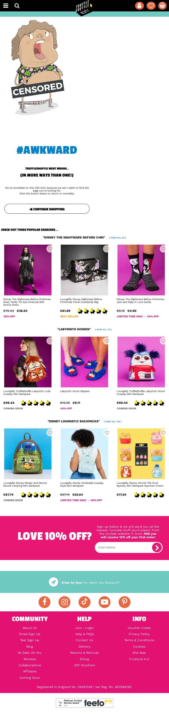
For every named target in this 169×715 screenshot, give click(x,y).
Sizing (84, 659)
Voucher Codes (139, 627)
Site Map (139, 652)
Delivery (84, 646)
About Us (30, 627)
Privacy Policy (139, 634)
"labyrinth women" (84, 329)
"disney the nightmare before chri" (84, 237)
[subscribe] (157, 547)
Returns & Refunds (84, 652)
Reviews (30, 659)
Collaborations (29, 665)
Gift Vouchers (84, 665)
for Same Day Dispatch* (84, 582)
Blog (29, 646)
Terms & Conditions (139, 640)
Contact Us (84, 640)
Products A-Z (139, 659)
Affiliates (30, 671)
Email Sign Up (29, 634)
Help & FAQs (84, 634)
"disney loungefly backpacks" (85, 421)
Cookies (139, 646)
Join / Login (84, 627)
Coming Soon (29, 677)
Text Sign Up (29, 640)
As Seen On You (30, 652)
